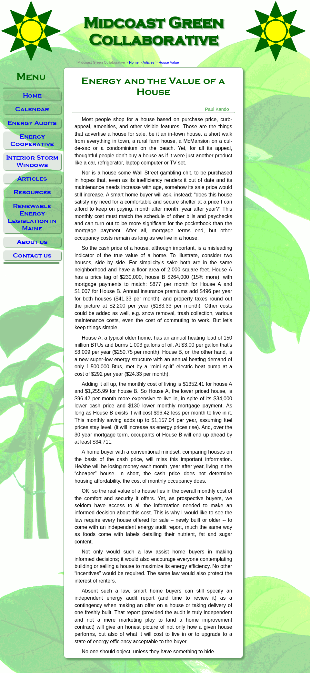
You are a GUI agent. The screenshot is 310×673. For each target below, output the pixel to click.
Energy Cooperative (32, 140)
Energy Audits (32, 123)
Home (32, 95)
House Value (168, 62)
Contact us (32, 255)
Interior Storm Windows (32, 161)
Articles (32, 178)
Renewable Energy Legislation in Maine (32, 217)
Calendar (32, 109)
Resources (32, 192)
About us (32, 241)
